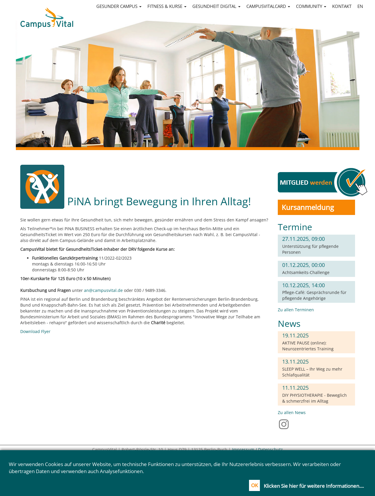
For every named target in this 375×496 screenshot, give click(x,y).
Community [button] (311, 6)
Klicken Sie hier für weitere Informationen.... (314, 485)
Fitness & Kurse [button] (166, 6)
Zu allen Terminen (296, 309)
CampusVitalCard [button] (268, 6)
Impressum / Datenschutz (257, 449)
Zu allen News (292, 412)
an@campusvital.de (103, 290)
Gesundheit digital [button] (216, 6)
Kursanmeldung (308, 207)
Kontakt (342, 6)
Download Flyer (35, 331)
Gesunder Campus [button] (119, 6)
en (360, 6)
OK (254, 485)
